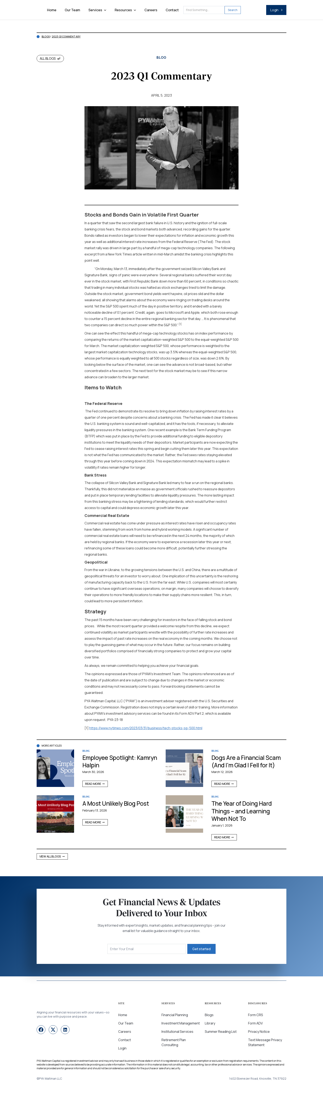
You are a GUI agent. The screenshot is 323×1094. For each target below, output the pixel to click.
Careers (150, 10)
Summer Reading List (221, 1031)
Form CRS (255, 1015)
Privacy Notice (259, 1031)
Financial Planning (175, 1015)
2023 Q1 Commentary (66, 36)
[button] (97, 10)
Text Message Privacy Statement (265, 1042)
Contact (172, 10)
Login (122, 1048)
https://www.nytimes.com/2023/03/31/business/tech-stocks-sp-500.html (145, 728)
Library (210, 1023)
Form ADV (255, 1023)
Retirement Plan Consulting (174, 1042)
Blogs (46, 36)
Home (51, 10)
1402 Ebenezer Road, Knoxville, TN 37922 (257, 1078)
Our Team (72, 10)
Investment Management (181, 1023)
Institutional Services (177, 1031)
